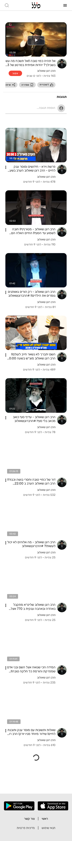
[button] (5, 167)
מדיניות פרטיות (26, 828)
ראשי (45, 818)
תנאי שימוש (48, 828)
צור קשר (29, 818)
